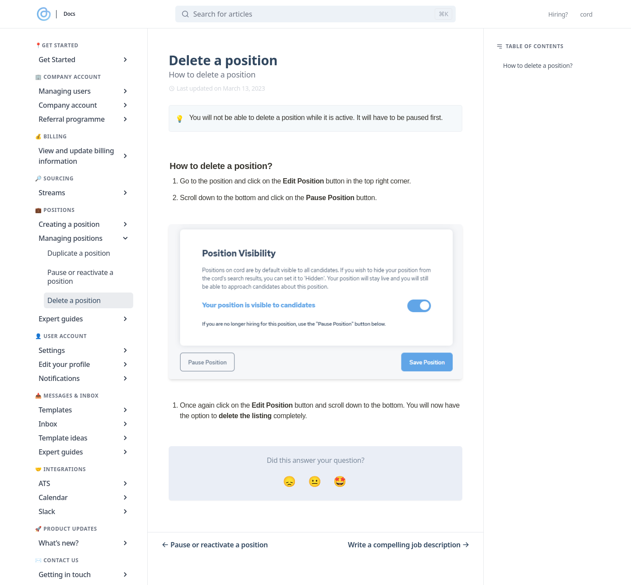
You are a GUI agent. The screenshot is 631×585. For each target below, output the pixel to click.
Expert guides (84, 319)
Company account (84, 105)
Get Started (84, 59)
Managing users (84, 91)
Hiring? (558, 14)
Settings (84, 350)
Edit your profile (84, 364)
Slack (84, 511)
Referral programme (84, 119)
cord (586, 14)
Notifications (84, 378)
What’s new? (84, 543)
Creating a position (84, 224)
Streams (84, 192)
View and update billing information (84, 156)
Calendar (84, 497)
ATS (84, 483)
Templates (84, 410)
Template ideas (84, 438)
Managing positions (84, 238)
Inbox (84, 424)
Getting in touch (84, 574)
